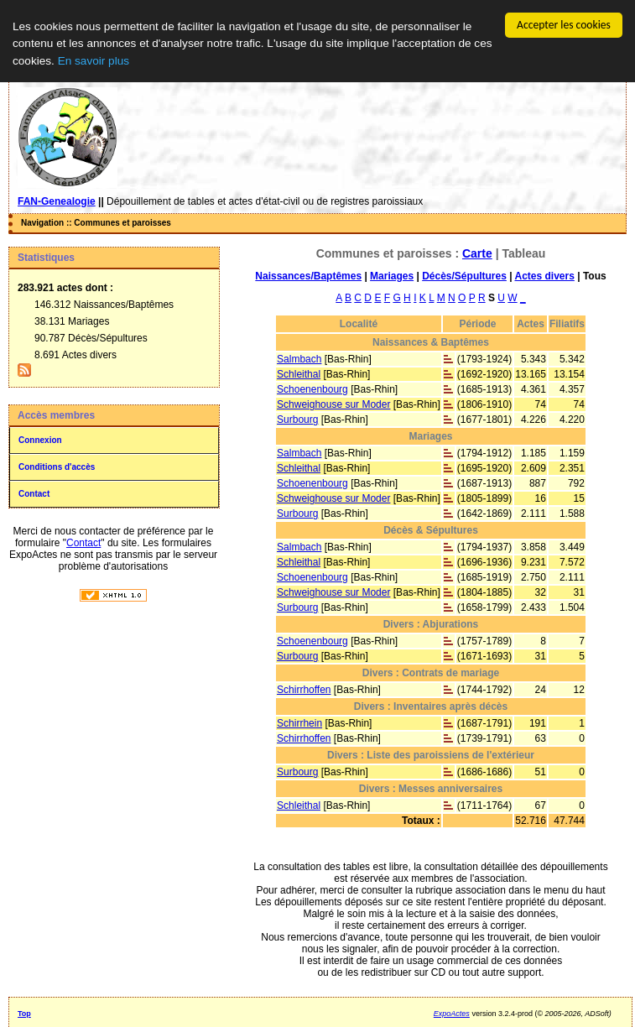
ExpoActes (452, 1013)
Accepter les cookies (564, 25)
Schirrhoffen (304, 690)
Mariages (392, 276)
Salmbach (299, 359)
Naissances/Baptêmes (308, 276)
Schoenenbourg (312, 389)
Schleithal (298, 374)
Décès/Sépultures (464, 276)
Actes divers (544, 276)
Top (24, 1013)
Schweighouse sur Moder (333, 404)
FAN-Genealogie (57, 201)
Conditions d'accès (56, 467)
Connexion (40, 440)
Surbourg (297, 419)
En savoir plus (93, 61)
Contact (33, 493)
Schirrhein (299, 723)
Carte (477, 253)
